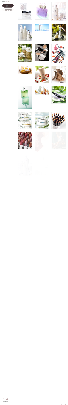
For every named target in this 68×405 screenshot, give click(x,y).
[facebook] (3, 399)
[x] (7, 399)
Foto (8, 6)
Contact (8, 10)
